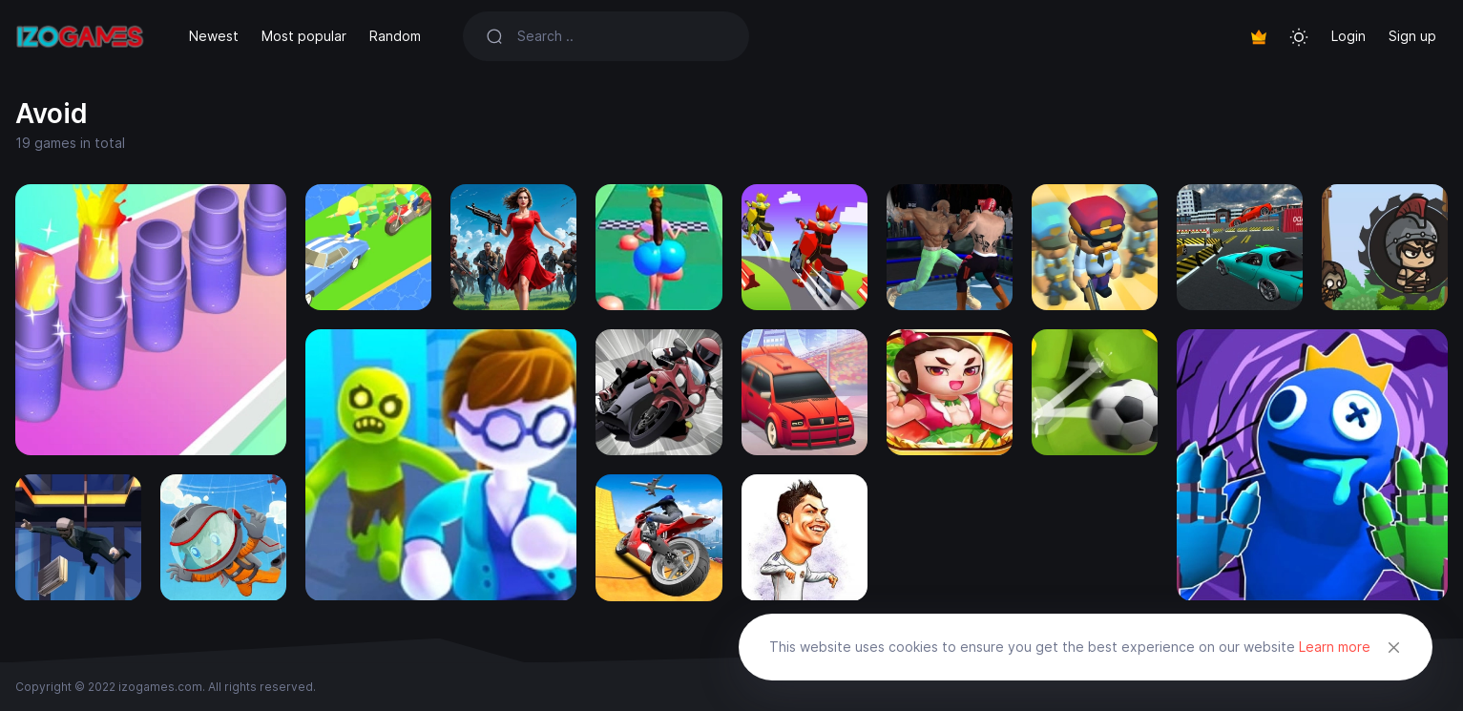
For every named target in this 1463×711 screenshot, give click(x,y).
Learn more (1334, 646)
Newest (214, 36)
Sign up (1412, 36)
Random (395, 36)
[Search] (621, 36)
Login (1348, 36)
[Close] (1394, 647)
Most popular (303, 36)
